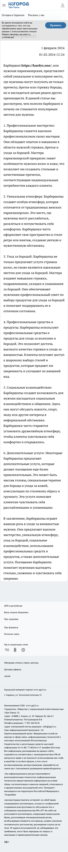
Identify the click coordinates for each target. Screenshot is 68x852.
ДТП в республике (13, 605)
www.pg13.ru (40, 689)
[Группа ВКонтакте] (7, 650)
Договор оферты (12, 669)
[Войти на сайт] (62, 5)
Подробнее (10, 794)
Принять (55, 25)
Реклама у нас (36, 15)
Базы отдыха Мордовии (16, 612)
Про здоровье (11, 619)
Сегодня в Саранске (13, 15)
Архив (7, 676)
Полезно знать (11, 634)
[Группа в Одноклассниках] (15, 650)
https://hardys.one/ (36, 65)
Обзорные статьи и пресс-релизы (21, 662)
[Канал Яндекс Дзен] (23, 650)
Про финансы (11, 627)
